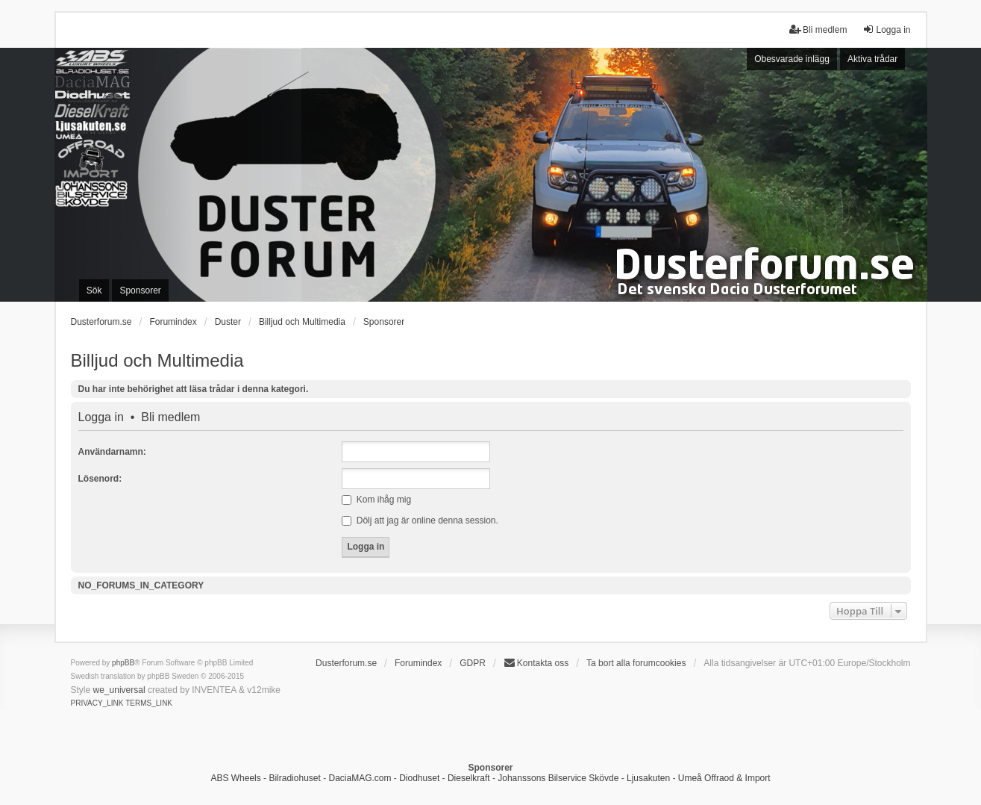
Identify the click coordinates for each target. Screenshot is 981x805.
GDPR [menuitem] (473, 663)
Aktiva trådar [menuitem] (872, 59)
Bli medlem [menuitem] (818, 29)
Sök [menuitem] (94, 290)
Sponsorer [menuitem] (139, 290)
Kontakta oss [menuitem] (536, 662)
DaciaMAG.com (359, 778)
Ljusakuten (648, 778)
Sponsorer (383, 322)
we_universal (119, 690)
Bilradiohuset (294, 778)
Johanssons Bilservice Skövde (558, 778)
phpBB (123, 663)
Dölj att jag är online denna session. (420, 520)
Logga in (101, 417)
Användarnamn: (112, 452)
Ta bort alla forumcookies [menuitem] (636, 663)
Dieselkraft (469, 778)
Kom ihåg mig (376, 499)
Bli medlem (170, 417)
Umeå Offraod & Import (724, 778)
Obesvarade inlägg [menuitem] (792, 59)
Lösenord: (100, 478)
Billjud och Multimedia (157, 360)
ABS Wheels (235, 778)
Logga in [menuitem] (886, 29)
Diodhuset (419, 778)
